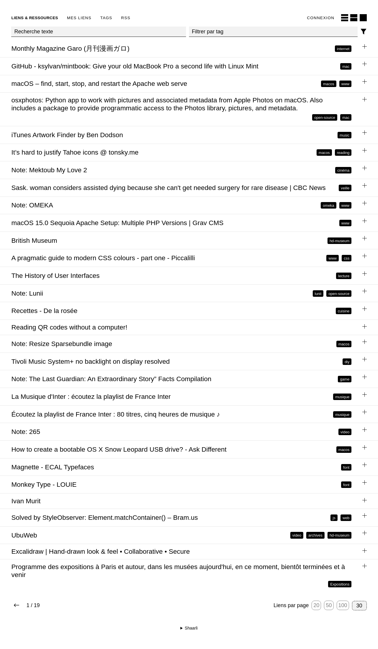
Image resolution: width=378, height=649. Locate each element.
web (346, 517)
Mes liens (79, 18)
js (334, 517)
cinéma (343, 170)
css (346, 258)
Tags (106, 18)
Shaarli (191, 628)
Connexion (321, 18)
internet (343, 49)
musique (342, 396)
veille (345, 188)
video (344, 432)
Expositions (339, 584)
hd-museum (339, 240)
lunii (318, 293)
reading (343, 152)
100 (342, 605)
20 (316, 605)
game (344, 379)
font (346, 467)
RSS (125, 18)
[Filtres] (364, 32)
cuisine (344, 311)
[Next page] (16, 606)
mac (345, 66)
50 (329, 605)
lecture (343, 275)
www (345, 84)
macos (328, 84)
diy (347, 361)
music (344, 135)
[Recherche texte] (98, 32)
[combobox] (273, 32)
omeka (328, 205)
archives (315, 535)
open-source (324, 117)
